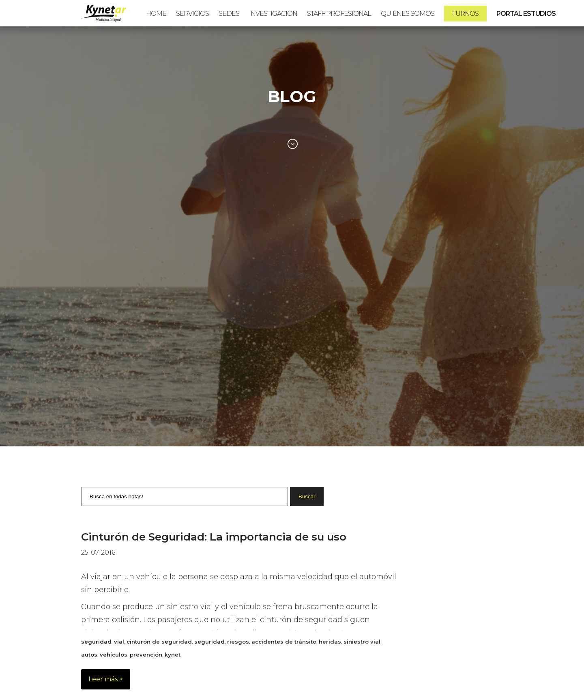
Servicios (192, 13)
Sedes (229, 13)
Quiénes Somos (407, 13)
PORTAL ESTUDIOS (526, 13)
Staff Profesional (339, 13)
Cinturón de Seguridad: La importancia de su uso (213, 536)
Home (156, 13)
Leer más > (105, 679)
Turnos (465, 13)
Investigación (273, 13)
